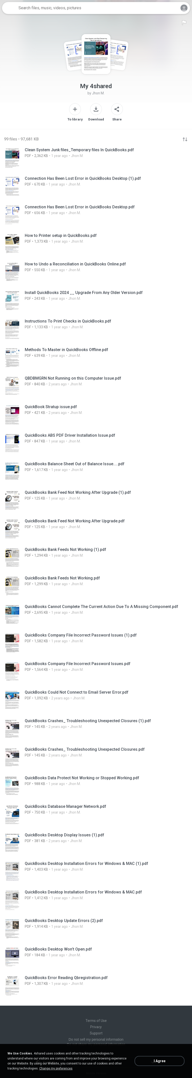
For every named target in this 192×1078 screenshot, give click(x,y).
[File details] (96, 158)
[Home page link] (9, 8)
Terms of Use (96, 1021)
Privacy (96, 1027)
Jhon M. (98, 93)
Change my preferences (55, 1068)
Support (96, 1033)
